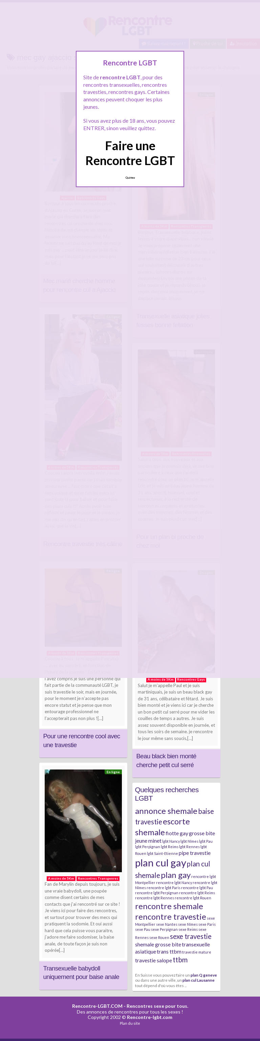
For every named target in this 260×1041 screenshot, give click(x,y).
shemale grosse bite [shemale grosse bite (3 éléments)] (158, 944)
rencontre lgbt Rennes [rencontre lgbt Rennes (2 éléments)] (154, 898)
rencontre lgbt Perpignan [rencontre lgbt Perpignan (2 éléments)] (156, 892)
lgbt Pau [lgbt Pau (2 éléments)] (206, 841)
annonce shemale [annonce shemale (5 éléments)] (166, 811)
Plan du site (130, 1023)
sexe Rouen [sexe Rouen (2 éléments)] (159, 937)
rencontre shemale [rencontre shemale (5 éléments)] (169, 906)
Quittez (130, 177)
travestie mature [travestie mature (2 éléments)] (196, 952)
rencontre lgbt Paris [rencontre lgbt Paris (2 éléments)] (163, 887)
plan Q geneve (204, 975)
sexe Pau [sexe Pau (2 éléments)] (142, 929)
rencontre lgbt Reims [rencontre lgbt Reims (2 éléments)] (197, 892)
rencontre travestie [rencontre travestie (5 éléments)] (170, 916)
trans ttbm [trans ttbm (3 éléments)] (169, 951)
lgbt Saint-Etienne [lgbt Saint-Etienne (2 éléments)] (162, 853)
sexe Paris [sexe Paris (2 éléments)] (207, 924)
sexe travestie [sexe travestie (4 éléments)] (191, 936)
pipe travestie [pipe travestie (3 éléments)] (195, 852)
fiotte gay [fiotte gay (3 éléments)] (177, 833)
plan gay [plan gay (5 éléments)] (176, 875)
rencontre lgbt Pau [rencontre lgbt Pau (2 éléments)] (197, 887)
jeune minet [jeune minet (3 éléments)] (148, 840)
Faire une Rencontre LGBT (130, 152)
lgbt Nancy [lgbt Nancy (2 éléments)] (171, 841)
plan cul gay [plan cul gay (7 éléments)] (160, 862)
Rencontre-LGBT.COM (97, 1006)
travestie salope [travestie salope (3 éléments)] (153, 960)
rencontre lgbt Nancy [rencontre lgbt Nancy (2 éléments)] (174, 882)
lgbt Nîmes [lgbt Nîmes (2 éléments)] (189, 841)
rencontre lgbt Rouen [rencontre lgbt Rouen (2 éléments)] (193, 898)
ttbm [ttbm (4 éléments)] (180, 960)
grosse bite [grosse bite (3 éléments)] (202, 833)
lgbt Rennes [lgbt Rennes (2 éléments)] (189, 846)
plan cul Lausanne (198, 980)
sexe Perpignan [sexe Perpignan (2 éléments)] (164, 929)
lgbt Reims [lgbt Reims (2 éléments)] (169, 846)
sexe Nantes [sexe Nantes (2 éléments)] (166, 924)
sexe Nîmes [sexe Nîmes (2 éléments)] (188, 924)
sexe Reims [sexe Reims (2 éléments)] (188, 929)
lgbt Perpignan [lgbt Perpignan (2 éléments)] (147, 846)
